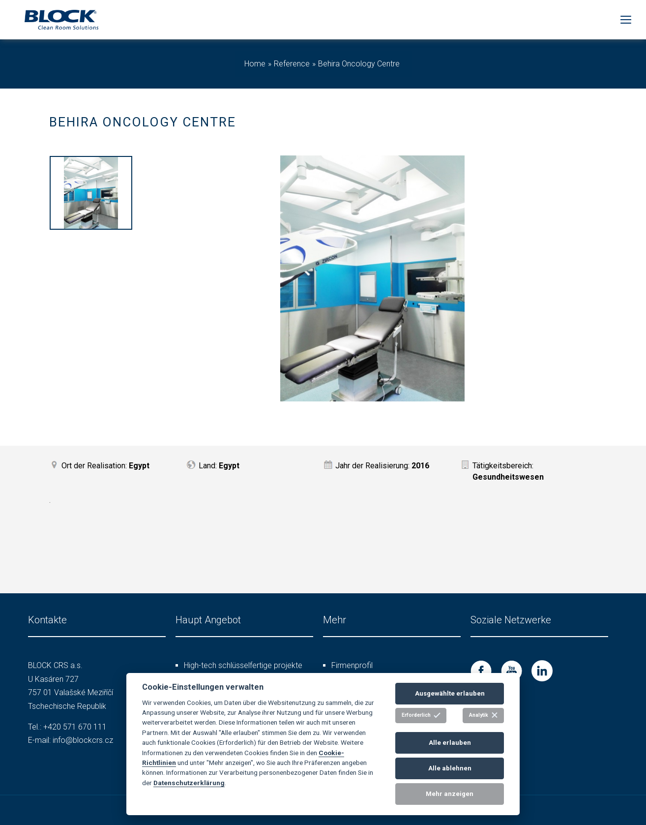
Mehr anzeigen (449, 793)
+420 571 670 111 (75, 727)
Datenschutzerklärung (189, 783)
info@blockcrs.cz (83, 740)
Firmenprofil (352, 665)
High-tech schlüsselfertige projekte (243, 665)
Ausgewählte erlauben (450, 693)
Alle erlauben (450, 742)
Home (254, 63)
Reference (292, 63)
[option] (91, 194)
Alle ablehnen (449, 768)
